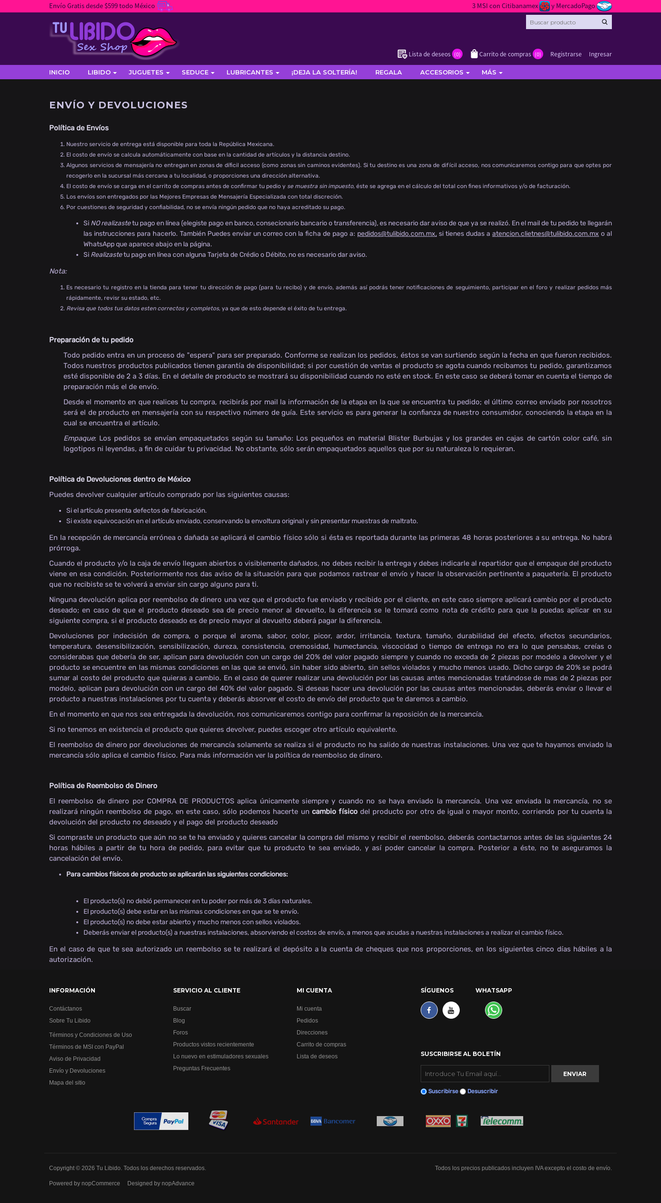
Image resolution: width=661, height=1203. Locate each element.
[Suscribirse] (485, 1073)
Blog (179, 1020)
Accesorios (442, 72)
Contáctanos (65, 1008)
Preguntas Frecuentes (201, 1068)
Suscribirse (443, 1091)
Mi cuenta (309, 1008)
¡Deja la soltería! (324, 72)
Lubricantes (250, 72)
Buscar (182, 1008)
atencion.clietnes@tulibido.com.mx (545, 234)
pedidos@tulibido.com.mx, (397, 234)
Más (489, 72)
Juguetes (146, 72)
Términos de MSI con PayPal (86, 1046)
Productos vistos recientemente (213, 1044)
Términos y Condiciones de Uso (90, 1034)
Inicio (59, 72)
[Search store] (569, 22)
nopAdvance (178, 1183)
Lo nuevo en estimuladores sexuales (221, 1056)
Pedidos (307, 1020)
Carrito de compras (321, 1044)
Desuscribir (482, 1091)
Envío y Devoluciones (77, 1070)
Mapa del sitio (67, 1082)
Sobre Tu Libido (70, 1020)
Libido (99, 72)
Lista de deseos (317, 1056)
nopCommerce (101, 1183)
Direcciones (312, 1032)
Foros (180, 1032)
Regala (388, 72)
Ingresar (600, 54)
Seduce (195, 72)
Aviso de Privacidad (75, 1058)
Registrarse (566, 54)
